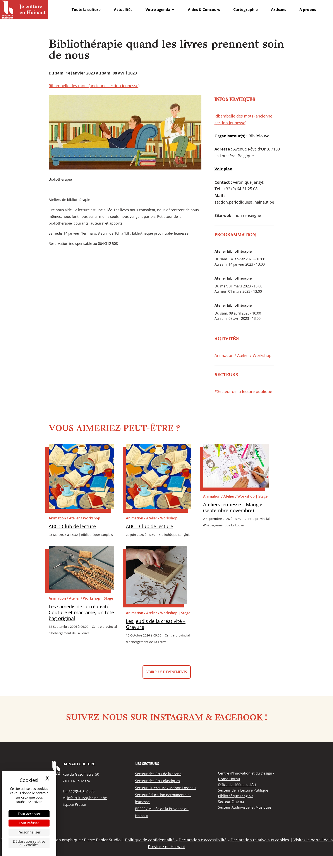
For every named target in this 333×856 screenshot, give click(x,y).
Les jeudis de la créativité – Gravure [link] (155, 624)
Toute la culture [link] (86, 9)
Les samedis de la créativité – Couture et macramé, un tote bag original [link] (81, 612)
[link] (24, 9)
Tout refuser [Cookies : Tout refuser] (29, 823)
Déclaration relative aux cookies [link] (29, 843)
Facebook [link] (239, 718)
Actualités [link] (123, 9)
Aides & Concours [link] (204, 9)
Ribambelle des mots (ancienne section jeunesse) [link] (94, 85)
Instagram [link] (176, 718)
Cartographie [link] (245, 9)
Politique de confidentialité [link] (150, 839)
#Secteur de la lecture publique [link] (243, 391)
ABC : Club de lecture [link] (72, 526)
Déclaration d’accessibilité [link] (203, 839)
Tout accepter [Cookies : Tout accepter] (29, 813)
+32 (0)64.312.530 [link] (79, 791)
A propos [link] (307, 9)
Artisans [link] (278, 9)
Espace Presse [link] (74, 804)
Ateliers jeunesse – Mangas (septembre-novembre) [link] (233, 507)
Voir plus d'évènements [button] (166, 671)
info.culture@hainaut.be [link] (87, 797)
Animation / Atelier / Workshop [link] (243, 355)
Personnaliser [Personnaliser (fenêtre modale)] (29, 832)
